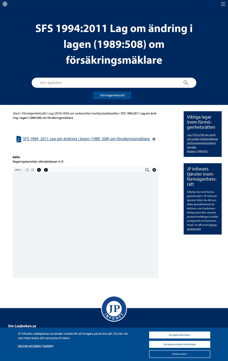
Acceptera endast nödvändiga (180, 344)
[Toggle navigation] (223, 4)
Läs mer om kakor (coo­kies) (36, 346)
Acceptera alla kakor (179, 335)
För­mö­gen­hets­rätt (112, 95)
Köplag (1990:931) (197, 151)
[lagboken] (5, 4)
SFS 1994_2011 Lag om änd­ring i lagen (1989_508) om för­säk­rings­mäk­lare (87, 138)
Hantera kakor (179, 354)
